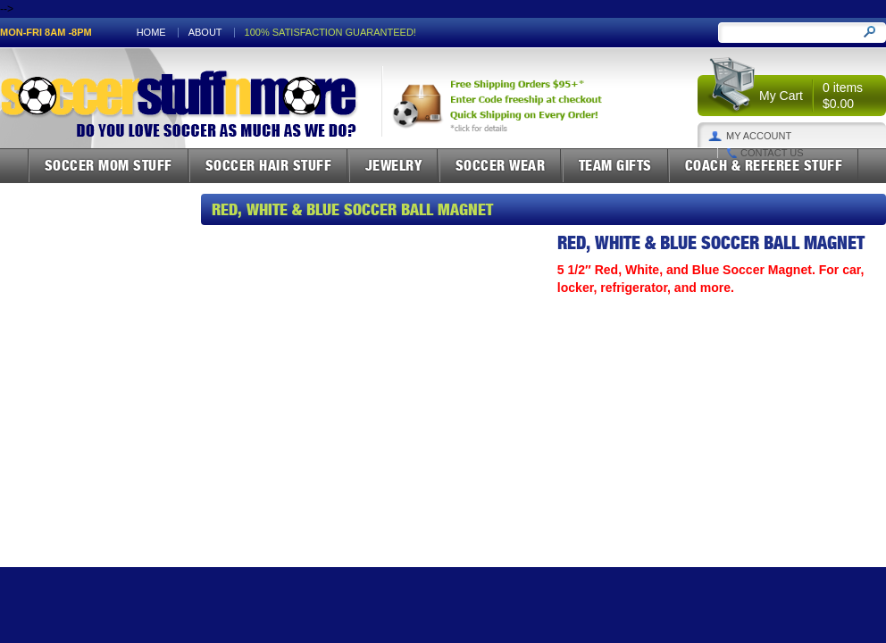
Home (151, 33)
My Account (758, 136)
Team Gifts (615, 165)
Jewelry (393, 165)
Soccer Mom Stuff (108, 165)
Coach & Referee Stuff (764, 165)
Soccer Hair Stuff (268, 165)
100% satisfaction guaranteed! (330, 33)
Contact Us (772, 153)
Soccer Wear (501, 165)
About (205, 33)
